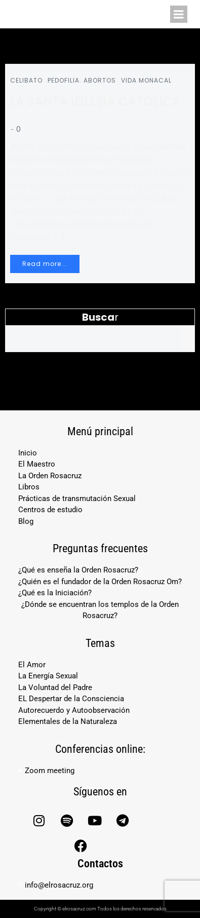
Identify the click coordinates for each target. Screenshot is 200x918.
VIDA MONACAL (146, 80)
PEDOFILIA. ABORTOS (82, 80)
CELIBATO (26, 80)
